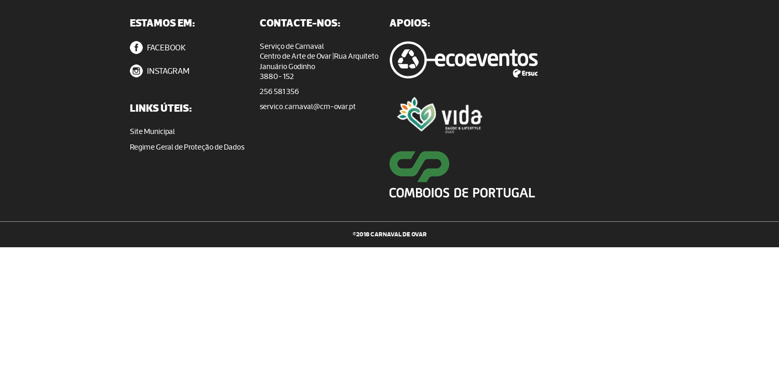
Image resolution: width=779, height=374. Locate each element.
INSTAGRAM (160, 70)
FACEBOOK (158, 47)
